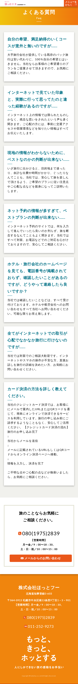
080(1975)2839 (41, 617)
